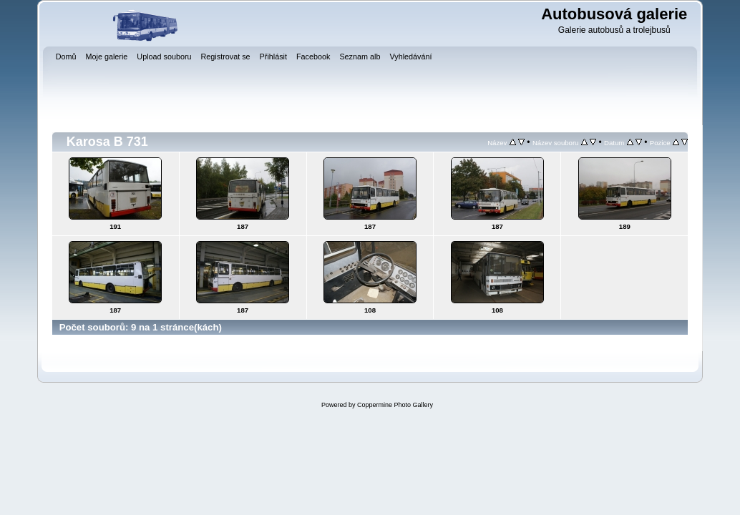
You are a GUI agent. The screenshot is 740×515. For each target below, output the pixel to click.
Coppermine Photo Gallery (395, 404)
